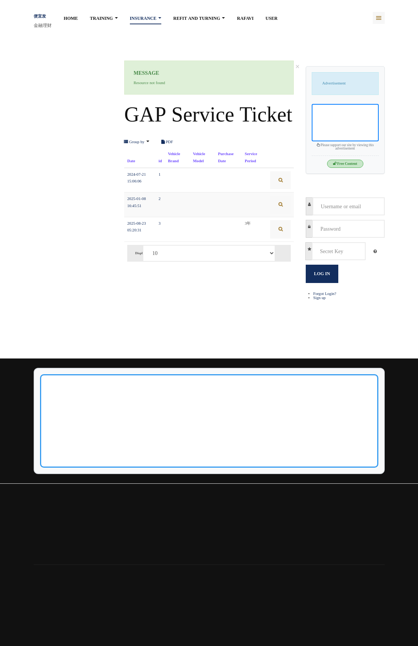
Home (71, 18)
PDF (167, 142)
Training (104, 18)
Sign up (319, 298)
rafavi (245, 18)
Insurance (145, 18)
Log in (322, 273)
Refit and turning (199, 18)
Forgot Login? (324, 294)
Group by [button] (136, 142)
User (272, 18)
